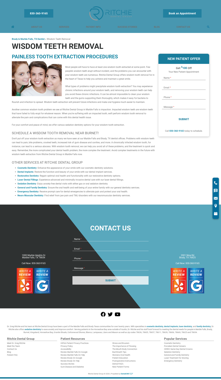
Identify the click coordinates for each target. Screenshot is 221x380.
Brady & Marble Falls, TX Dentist (28, 40)
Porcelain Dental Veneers (175, 347)
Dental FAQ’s (117, 365)
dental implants (171, 328)
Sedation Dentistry (26, 185)
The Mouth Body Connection (124, 350)
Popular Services (175, 340)
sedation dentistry (33, 331)
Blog (156, 27)
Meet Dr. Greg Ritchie (16, 344)
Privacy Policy (67, 347)
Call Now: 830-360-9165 (34, 265)
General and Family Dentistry (32, 189)
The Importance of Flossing (124, 347)
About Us (37, 27)
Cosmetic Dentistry (27, 169)
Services (64, 27)
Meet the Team (13, 347)
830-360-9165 (39, 14)
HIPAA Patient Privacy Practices (75, 344)
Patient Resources (73, 340)
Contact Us (183, 27)
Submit (184, 120)
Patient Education (120, 359)
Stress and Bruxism (120, 344)
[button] (207, 28)
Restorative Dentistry (28, 177)
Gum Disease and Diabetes (72, 368)
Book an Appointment (181, 14)
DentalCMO (127, 375)
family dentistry (204, 328)
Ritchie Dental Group (21, 340)
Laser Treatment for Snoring (176, 359)
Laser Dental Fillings (27, 181)
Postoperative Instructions (124, 362)
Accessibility (66, 350)
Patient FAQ (12, 356)
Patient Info (93, 27)
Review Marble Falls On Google (74, 353)
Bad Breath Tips (119, 353)
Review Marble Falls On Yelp (73, 356)
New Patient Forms (120, 368)
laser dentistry (185, 328)
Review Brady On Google (71, 359)
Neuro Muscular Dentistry (30, 197)
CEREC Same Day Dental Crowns (178, 350)
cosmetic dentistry (155, 328)
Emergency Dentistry (27, 193)
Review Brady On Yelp (70, 362)
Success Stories (127, 27)
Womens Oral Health (121, 356)
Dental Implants (25, 173)
